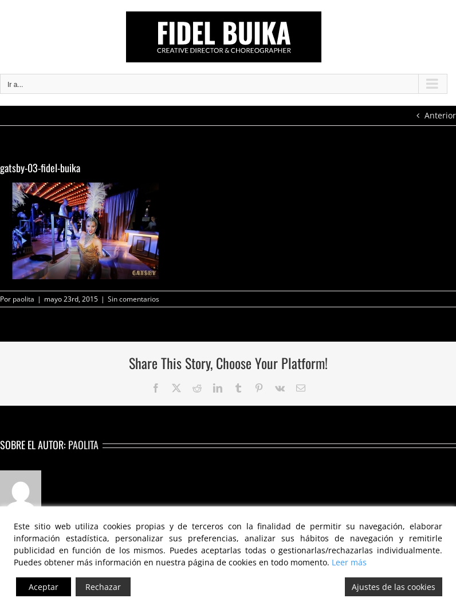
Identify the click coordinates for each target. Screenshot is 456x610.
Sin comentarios (133, 299)
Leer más (349, 562)
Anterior (440, 115)
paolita (23, 299)
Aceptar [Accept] (43, 586)
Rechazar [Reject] (103, 586)
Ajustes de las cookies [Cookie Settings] (393, 586)
